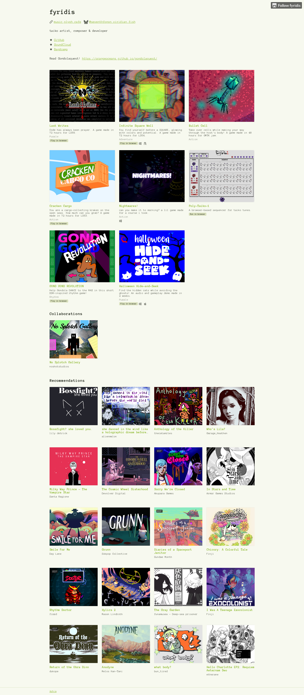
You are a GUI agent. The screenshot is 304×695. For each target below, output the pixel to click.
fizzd (53, 614)
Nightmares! (128, 206)
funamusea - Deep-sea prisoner (176, 614)
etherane (213, 674)
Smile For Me (60, 549)
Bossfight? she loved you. (71, 429)
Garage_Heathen (217, 433)
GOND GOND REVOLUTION (67, 286)
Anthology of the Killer (174, 429)
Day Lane (56, 553)
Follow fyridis (286, 5)
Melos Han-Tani (112, 671)
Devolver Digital (114, 493)
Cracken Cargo (61, 206)
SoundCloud (62, 44)
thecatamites (163, 433)
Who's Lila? (216, 429)
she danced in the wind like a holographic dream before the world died (125, 432)
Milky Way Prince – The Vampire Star (68, 491)
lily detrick (59, 433)
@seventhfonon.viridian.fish (112, 21)
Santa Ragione (59, 496)
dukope (54, 671)
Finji (210, 553)
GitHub (59, 40)
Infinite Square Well (136, 125)
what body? (162, 667)
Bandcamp (61, 49)
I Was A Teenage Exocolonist (230, 610)
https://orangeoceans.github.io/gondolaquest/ (119, 58)
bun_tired (161, 671)
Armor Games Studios (221, 493)
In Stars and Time (221, 489)
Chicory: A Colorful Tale (227, 549)
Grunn (106, 549)
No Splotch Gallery (65, 362)
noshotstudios (59, 366)
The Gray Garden (167, 610)
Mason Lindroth (112, 614)
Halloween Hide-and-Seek (139, 286)
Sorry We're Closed (169, 489)
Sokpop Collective (114, 553)
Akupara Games (164, 493)
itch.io (53, 691)
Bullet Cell (198, 125)
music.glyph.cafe (67, 21)
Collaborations (66, 314)
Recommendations (67, 380)
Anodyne (108, 667)
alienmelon (109, 436)
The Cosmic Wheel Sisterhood (125, 489)
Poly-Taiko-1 (199, 206)
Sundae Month (163, 556)
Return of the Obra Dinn (69, 667)
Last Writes (59, 125)
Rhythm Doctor (61, 610)
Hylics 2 (109, 610)
